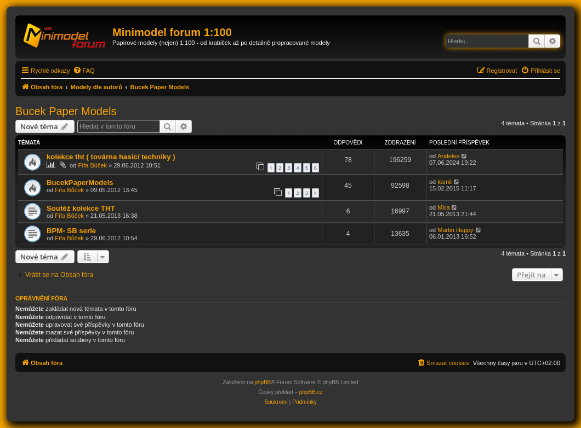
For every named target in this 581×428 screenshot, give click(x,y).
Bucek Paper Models (66, 111)
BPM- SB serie (71, 231)
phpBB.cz (311, 392)
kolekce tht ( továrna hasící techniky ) (111, 157)
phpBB (262, 382)
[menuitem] (84, 70)
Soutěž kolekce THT (81, 208)
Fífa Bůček (92, 165)
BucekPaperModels (80, 182)
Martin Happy (455, 230)
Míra (443, 207)
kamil (444, 181)
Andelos (448, 156)
